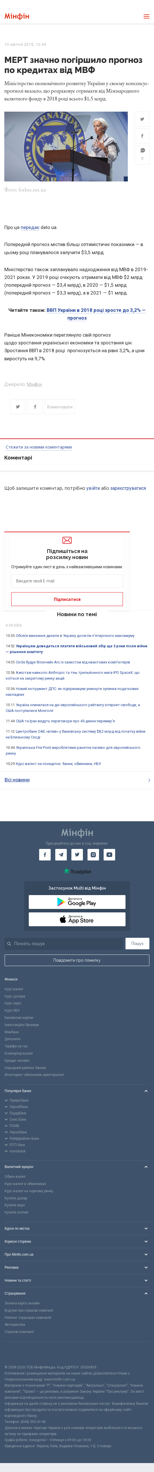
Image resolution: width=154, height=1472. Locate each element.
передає (30, 227)
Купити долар (16, 1198)
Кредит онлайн (17, 1061)
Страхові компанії (19, 1332)
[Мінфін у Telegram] (61, 854)
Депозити (12, 1039)
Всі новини (77, 780)
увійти (93, 488)
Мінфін (34, 384)
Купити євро (15, 1205)
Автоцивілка (15, 1325)
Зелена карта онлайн (22, 1303)
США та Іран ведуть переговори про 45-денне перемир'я (65, 721)
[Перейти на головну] (17, 16)
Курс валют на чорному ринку (29, 1191)
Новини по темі (77, 614)
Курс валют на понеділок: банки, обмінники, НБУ (58, 764)
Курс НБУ (12, 1010)
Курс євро (13, 1003)
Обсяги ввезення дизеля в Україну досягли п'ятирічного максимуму (75, 635)
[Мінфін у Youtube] (109, 854)
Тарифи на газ (16, 1046)
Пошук (137, 943)
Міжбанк (12, 1032)
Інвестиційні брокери (22, 1025)
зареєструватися (128, 488)
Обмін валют (15, 1177)
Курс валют (14, 989)
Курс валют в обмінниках (25, 1184)
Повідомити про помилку (77, 960)
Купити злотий (16, 1212)
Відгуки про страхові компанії (29, 1310)
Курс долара (15, 996)
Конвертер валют (19, 1053)
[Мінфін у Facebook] (45, 854)
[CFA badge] (17, 1353)
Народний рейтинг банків (25, 1068)
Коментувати (60, 407)
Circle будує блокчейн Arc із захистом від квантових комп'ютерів (73, 662)
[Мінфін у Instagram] (93, 854)
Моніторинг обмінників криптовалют (34, 1075)
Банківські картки (19, 1018)
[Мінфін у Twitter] (77, 854)
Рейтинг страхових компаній (28, 1318)
